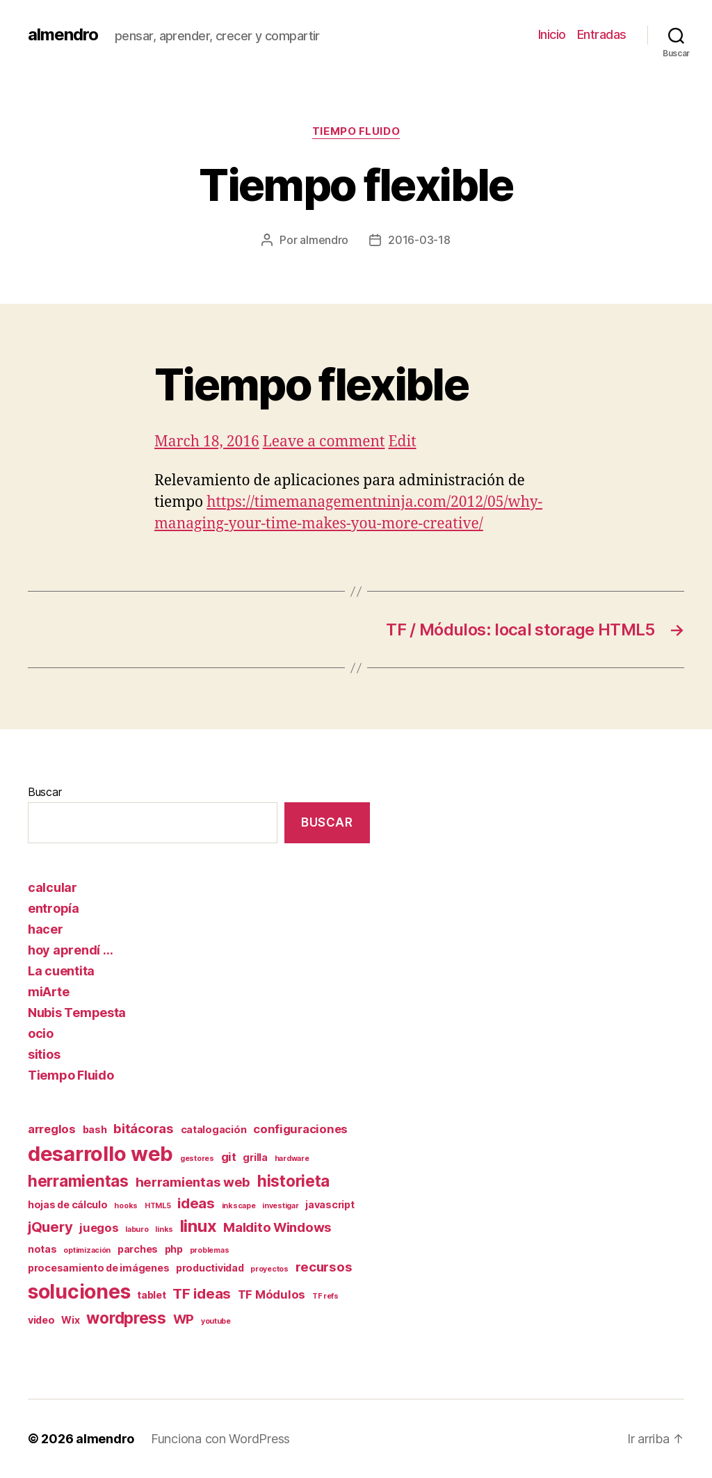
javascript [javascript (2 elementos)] (329, 1204)
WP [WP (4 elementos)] (183, 1319)
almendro (63, 34)
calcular (52, 887)
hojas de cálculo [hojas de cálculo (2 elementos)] (68, 1204)
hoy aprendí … (70, 950)
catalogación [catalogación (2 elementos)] (214, 1129)
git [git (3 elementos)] (228, 1157)
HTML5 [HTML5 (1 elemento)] (158, 1205)
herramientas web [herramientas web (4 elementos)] (193, 1182)
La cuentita (61, 971)
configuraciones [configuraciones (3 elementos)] (300, 1129)
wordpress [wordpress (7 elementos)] (126, 1317)
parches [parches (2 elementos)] (138, 1249)
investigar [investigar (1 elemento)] (280, 1205)
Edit (402, 441)
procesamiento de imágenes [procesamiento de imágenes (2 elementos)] (98, 1268)
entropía (53, 908)
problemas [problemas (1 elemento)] (209, 1250)
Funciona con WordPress (220, 1438)
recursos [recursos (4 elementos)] (324, 1267)
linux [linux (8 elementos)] (198, 1226)
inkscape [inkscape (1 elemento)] (239, 1205)
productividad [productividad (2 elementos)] (210, 1268)
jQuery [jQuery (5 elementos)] (50, 1226)
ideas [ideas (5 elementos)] (196, 1203)
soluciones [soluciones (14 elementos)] (79, 1292)
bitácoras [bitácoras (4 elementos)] (143, 1129)
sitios (44, 1054)
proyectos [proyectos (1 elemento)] (269, 1269)
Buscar (44, 792)
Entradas (601, 34)
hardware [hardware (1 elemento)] (292, 1158)
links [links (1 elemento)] (164, 1229)
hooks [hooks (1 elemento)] (126, 1205)
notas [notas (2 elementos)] (42, 1249)
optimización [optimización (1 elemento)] (87, 1250)
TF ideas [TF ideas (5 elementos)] (201, 1293)
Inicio (552, 34)
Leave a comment (324, 441)
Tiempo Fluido (356, 131)
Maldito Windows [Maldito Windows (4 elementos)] (277, 1227)
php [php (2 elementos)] (174, 1249)
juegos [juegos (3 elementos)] (98, 1228)
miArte (48, 991)
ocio (41, 1033)
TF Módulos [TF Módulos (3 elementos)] (271, 1294)
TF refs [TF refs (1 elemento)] (325, 1296)
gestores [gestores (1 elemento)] (197, 1158)
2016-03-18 (419, 240)
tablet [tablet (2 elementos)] (151, 1295)
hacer (45, 929)
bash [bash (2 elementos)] (95, 1129)
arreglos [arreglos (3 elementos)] (52, 1129)
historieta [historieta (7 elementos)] (293, 1180)
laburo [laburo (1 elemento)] (136, 1229)
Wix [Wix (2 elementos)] (70, 1320)
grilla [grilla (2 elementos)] (255, 1157)
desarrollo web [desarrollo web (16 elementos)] (100, 1154)
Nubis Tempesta (77, 1012)
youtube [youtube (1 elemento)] (216, 1321)
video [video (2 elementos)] (41, 1320)
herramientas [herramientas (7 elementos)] (78, 1180)
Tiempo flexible (311, 384)
